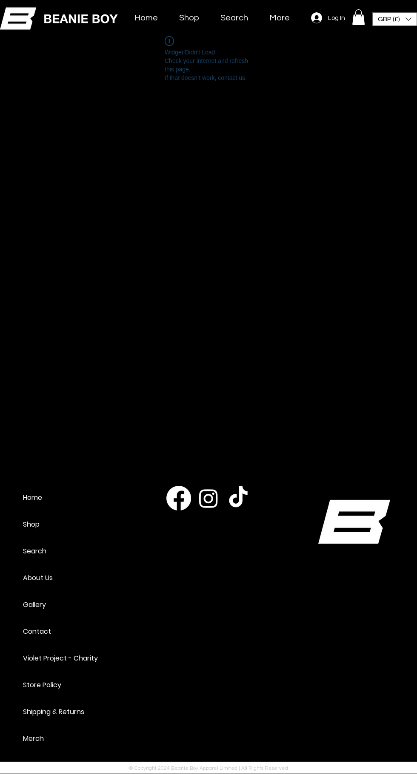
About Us (38, 578)
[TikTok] (238, 498)
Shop (31, 524)
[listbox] (394, 19)
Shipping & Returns (53, 712)
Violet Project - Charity (60, 658)
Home (32, 497)
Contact (37, 631)
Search (34, 551)
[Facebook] (178, 498)
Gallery (34, 605)
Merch (33, 738)
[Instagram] (208, 498)
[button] (358, 17)
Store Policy (42, 685)
